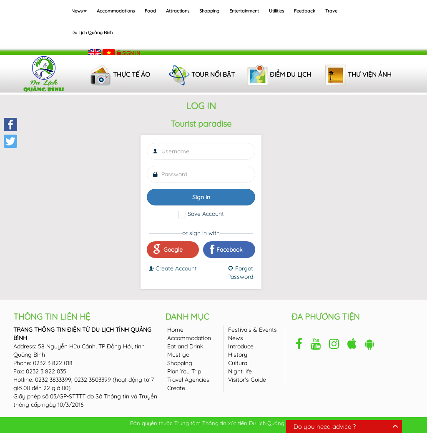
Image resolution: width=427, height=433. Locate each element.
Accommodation (189, 338)
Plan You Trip (184, 371)
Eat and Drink (185, 346)
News (79, 11)
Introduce (241, 346)
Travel (332, 11)
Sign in (131, 53)
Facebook (226, 249)
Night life (240, 371)
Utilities (276, 11)
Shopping (209, 11)
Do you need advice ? (325, 426)
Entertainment (244, 11)
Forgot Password (240, 272)
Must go (178, 354)
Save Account (206, 214)
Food (150, 11)
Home (175, 329)
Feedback (304, 11)
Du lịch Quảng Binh (92, 32)
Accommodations (116, 11)
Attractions (177, 11)
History (237, 354)
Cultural (238, 363)
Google (168, 249)
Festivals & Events (252, 329)
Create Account (173, 268)
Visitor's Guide (247, 379)
